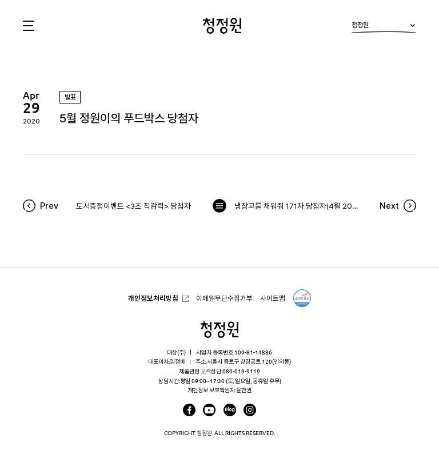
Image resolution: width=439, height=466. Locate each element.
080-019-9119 (241, 371)
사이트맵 (272, 298)
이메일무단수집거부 (224, 298)
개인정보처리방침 (153, 298)
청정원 (384, 27)
